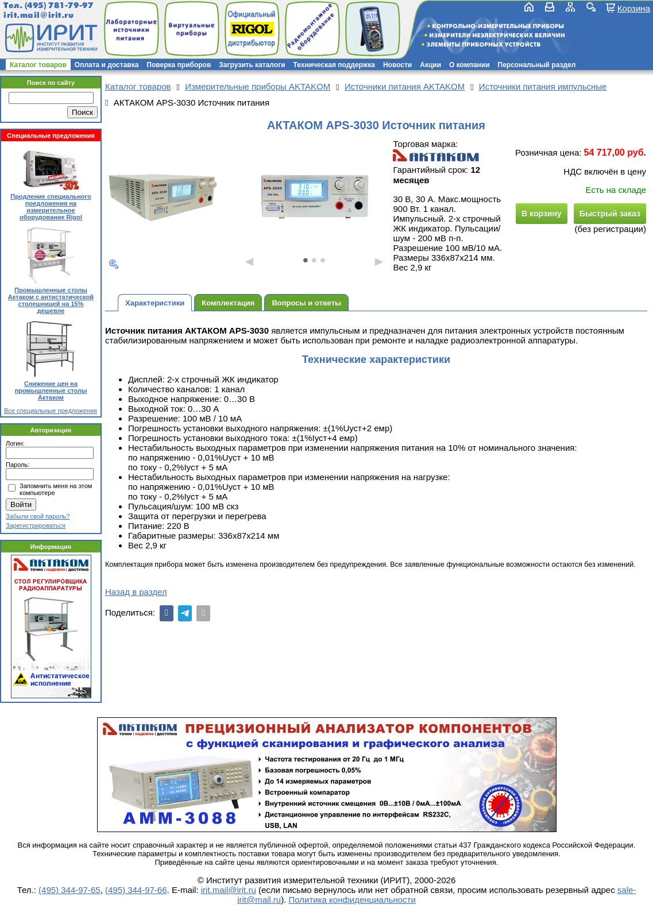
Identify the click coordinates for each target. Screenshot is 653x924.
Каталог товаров (38, 65)
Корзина (633, 8)
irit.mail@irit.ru (38, 15)
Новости (397, 65)
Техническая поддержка (334, 65)
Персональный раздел (537, 65)
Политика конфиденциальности (352, 899)
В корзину (541, 213)
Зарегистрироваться (35, 525)
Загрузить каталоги (252, 65)
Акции (430, 65)
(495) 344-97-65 (69, 890)
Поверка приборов (178, 65)
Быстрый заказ (609, 213)
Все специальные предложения (50, 410)
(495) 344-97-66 (136, 890)
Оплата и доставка (107, 65)
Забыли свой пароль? (37, 516)
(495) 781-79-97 (59, 5)
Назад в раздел (136, 592)
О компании (469, 65)
